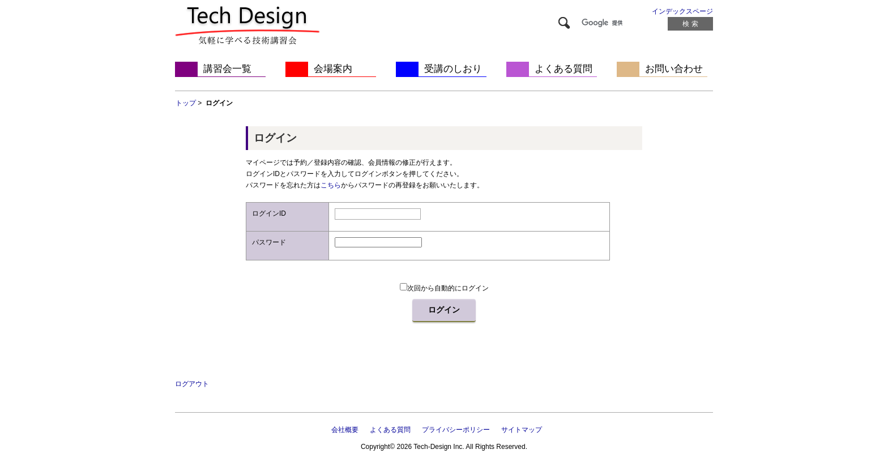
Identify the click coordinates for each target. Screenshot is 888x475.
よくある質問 (563, 68)
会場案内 (333, 68)
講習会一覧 (227, 68)
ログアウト (192, 384)
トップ (186, 103)
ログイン (444, 309)
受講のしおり (453, 68)
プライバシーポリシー (456, 430)
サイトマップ (521, 430)
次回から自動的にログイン (444, 288)
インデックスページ (682, 11)
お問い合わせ (674, 68)
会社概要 (344, 430)
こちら (331, 185)
